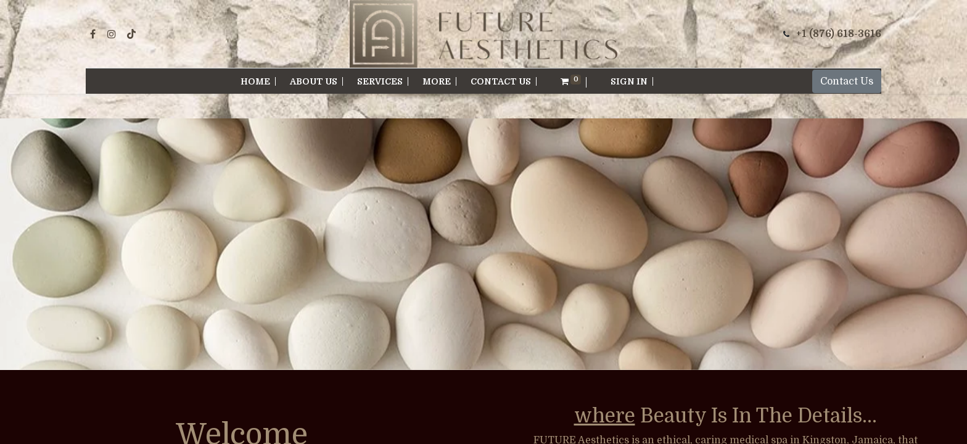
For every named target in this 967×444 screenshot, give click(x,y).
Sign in (629, 81)
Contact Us (846, 81)
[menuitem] (256, 81)
